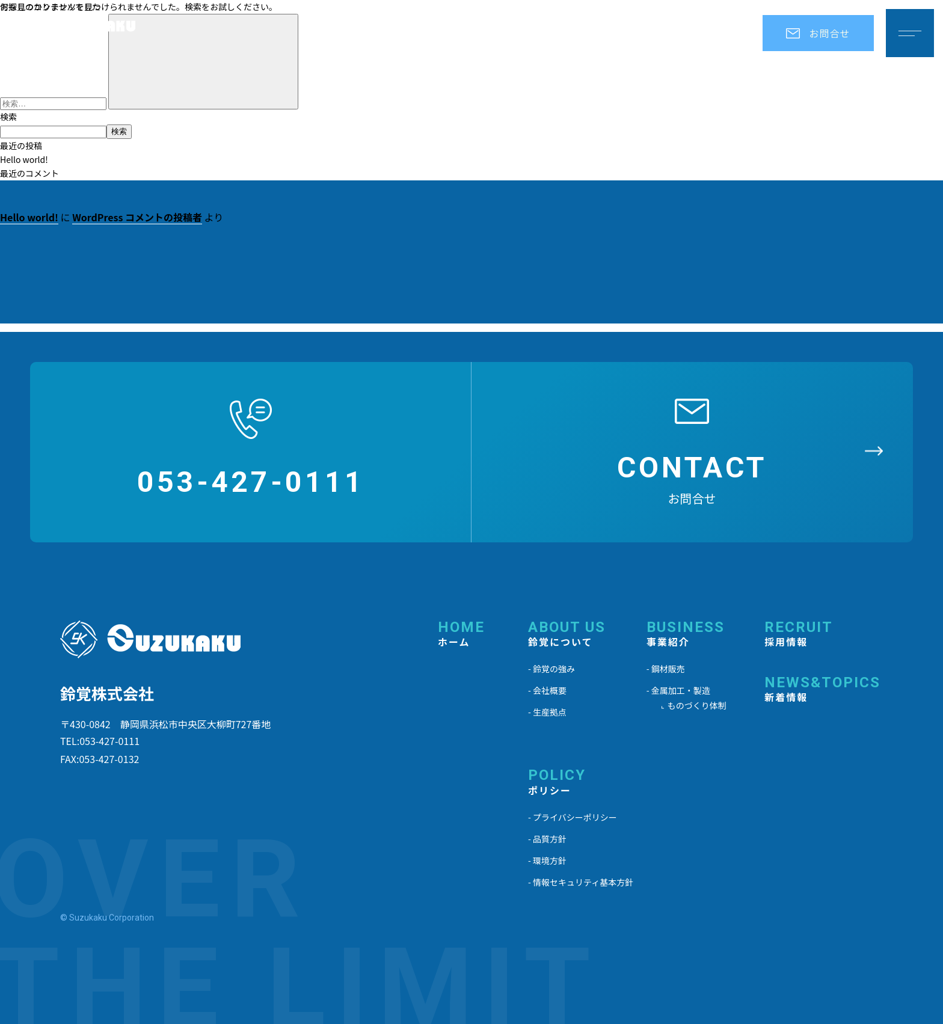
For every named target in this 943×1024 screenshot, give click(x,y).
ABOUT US (567, 635)
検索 (8, 117)
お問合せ (818, 33)
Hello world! (24, 159)
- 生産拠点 (547, 712)
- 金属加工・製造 (678, 690)
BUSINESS (686, 635)
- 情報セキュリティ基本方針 (580, 882)
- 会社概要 (547, 690)
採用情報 (691, 33)
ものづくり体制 (697, 705)
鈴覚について (521, 33)
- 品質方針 (547, 839)
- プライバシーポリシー (572, 817)
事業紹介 (614, 33)
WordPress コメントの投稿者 (137, 217)
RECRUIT (798, 635)
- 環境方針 (547, 860)
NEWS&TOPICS (822, 690)
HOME (461, 635)
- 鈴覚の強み (551, 669)
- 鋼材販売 (666, 669)
